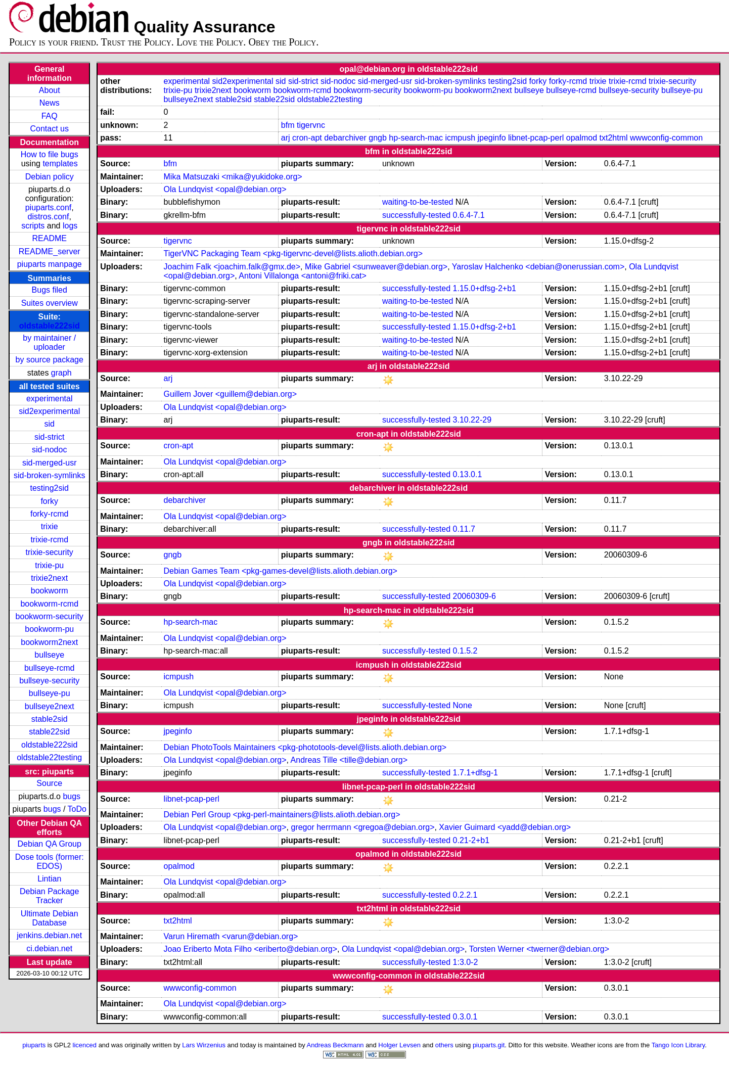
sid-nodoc (49, 449)
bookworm (49, 590)
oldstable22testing (49, 757)
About (49, 90)
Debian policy (49, 176)
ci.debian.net (49, 948)
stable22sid (49, 731)
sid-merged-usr (49, 462)
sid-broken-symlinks (49, 475)
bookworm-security (49, 616)
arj (285, 137)
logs (70, 225)
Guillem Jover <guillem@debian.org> (230, 394)
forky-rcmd (49, 513)
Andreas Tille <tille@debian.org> (349, 760)
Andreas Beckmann (335, 1045)
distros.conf (48, 216)
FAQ (49, 116)
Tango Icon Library (678, 1045)
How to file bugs (49, 154)
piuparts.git (489, 1045)
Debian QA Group (49, 844)
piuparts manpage (49, 264)
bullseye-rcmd (49, 668)
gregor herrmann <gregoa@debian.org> (362, 827)
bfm (288, 125)
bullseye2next (49, 706)
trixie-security (49, 552)
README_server (49, 251)
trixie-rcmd (49, 539)
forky (49, 501)
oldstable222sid (49, 325)
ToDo (77, 809)
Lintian (49, 878)
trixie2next (49, 578)
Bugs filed (49, 290)
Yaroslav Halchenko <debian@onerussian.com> (538, 266)
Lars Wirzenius (203, 1045)
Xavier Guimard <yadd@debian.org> (505, 827)
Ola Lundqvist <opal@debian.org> (225, 189)
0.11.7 (464, 529)
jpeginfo (492, 137)
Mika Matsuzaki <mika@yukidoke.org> (233, 176)
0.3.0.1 (465, 1016)
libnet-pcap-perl (536, 137)
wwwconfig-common (666, 137)
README (49, 238)
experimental (49, 398)
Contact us (49, 128)
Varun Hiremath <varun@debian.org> (231, 936)
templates (59, 163)
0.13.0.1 (467, 474)
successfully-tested (416, 215)
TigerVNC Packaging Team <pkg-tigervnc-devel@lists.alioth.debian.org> (293, 253)
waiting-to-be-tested (417, 202)
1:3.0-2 (465, 962)
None (462, 705)
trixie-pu (49, 565)
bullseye (49, 655)
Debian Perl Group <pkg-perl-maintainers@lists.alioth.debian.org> (282, 814)
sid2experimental (49, 411)
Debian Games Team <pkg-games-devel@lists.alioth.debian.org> (280, 571)
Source (49, 783)
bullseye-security (49, 680)
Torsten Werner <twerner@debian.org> (539, 949)
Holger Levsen (399, 1045)
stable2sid (49, 719)
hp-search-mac (416, 137)
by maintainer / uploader (49, 342)
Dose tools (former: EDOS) (49, 861)
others (444, 1045)
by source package (49, 359)
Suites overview (49, 303)
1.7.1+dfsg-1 (475, 772)
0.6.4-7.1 (469, 215)
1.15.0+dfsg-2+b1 (484, 288)
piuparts (33, 1045)
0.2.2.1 (465, 895)
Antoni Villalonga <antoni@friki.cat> (303, 275)
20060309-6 (474, 596)
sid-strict (49, 437)
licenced (85, 1045)
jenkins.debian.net (49, 935)
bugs (71, 796)
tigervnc (311, 125)
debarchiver (345, 137)
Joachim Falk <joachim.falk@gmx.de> (232, 266)
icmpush (460, 137)
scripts (32, 225)
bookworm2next (49, 642)
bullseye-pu (49, 693)
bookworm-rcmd (49, 603)
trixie (49, 526)
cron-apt (307, 137)
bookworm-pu (49, 629)
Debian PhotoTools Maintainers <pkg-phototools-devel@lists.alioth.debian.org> (305, 747)
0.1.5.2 (465, 650)
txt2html (614, 137)
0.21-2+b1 (471, 840)
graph (61, 372)
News (49, 103)
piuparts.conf (48, 207)
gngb (378, 137)
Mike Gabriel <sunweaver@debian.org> (376, 266)
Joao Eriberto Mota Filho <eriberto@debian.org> (251, 949)
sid (49, 424)
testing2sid (49, 488)
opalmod (581, 137)
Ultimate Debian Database (49, 918)
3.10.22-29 (472, 419)
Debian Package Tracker (49, 896)
